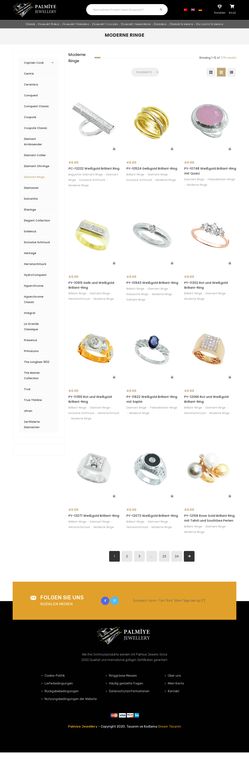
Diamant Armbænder (136, 24)
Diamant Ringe (48, 24)
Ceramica (31, 88)
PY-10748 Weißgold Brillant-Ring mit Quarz (208, 175)
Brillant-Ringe (135, 183)
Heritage (30, 256)
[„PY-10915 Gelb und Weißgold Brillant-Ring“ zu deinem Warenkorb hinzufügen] (114, 271)
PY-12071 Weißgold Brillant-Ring (92, 534)
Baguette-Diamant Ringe (85, 183)
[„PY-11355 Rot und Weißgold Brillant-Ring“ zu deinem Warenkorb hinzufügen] (114, 391)
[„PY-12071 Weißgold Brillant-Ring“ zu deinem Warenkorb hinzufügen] (114, 511)
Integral (29, 316)
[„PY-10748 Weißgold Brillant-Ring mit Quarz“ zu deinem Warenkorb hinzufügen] (229, 152)
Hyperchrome (33, 289)
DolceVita (31, 202)
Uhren (30, 24)
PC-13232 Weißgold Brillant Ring (91, 175)
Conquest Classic (36, 109)
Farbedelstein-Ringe (221, 183)
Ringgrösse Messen (121, 697)
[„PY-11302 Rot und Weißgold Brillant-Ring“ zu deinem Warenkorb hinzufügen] (229, 271)
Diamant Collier (35, 158)
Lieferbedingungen (57, 705)
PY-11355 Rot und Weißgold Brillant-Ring (92, 414)
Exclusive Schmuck (209, 24)
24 (177, 578)
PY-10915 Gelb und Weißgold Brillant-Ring (93, 294)
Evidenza (30, 234)
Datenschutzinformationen (127, 713)
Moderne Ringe (78, 194)
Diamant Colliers (105, 24)
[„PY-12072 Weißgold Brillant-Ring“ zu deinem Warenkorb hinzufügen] (171, 511)
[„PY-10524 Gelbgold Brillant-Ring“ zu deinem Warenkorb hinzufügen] (171, 152)
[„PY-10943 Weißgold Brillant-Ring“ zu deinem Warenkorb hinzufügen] (171, 271)
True (27, 392)
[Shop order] (145, 75)
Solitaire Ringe (135, 314)
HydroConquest (35, 278)
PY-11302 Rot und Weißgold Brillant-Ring (207, 294)
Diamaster (31, 191)
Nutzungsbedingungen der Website (69, 720)
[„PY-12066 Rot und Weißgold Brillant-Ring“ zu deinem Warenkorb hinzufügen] (229, 391)
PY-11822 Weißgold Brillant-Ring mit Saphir (150, 414)
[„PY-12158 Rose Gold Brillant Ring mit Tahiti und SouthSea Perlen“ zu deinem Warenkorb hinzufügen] (229, 511)
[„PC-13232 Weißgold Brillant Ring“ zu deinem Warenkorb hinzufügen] (114, 152)
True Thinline (33, 403)
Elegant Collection (37, 224)
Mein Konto (174, 705)
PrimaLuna (31, 354)
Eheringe (160, 24)
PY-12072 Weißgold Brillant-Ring (150, 534)
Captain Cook (34, 66)
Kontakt (172, 713)
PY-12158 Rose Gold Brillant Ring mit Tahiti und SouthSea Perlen (209, 537)
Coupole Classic (35, 131)
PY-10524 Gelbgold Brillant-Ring (150, 175)
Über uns (173, 697)
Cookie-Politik (53, 697)
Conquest (31, 98)
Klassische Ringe (137, 308)
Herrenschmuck (35, 267)
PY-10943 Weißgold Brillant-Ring (150, 294)
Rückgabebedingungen (60, 713)
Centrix (29, 77)
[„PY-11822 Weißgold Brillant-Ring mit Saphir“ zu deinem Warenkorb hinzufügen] (171, 391)
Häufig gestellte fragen (124, 705)
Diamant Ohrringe (75, 24)
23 (164, 578)
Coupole (30, 120)
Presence (30, 343)
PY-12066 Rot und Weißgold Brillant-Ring (208, 414)
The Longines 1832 (36, 365)
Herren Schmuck (181, 24)
